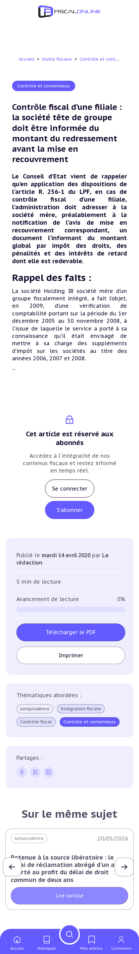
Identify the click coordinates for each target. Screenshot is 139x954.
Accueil (26, 59)
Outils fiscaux (57, 59)
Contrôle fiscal (36, 722)
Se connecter (69, 488)
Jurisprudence (34, 709)
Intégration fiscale (81, 709)
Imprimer (71, 655)
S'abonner (70, 510)
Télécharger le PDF (71, 632)
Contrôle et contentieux (106, 59)
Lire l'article (69, 896)
